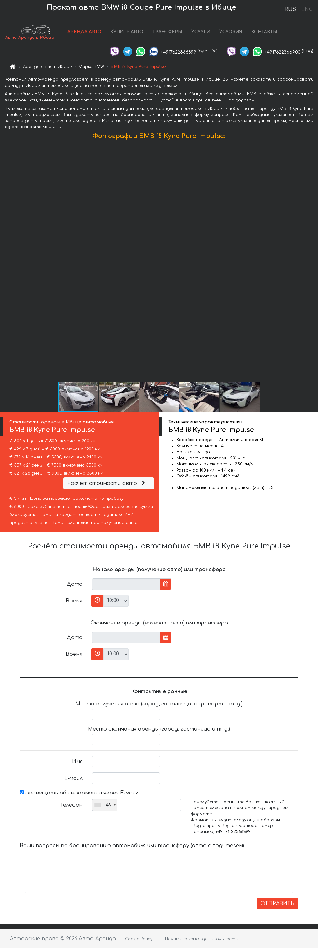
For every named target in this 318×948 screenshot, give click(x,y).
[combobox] (104, 805)
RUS (290, 9)
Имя (77, 761)
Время (74, 601)
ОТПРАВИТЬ (277, 903)
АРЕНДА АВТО (84, 31)
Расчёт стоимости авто (107, 483)
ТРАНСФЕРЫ (167, 31)
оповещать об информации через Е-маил (79, 793)
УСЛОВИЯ (230, 31)
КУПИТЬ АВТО (126, 31)
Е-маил (73, 778)
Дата (75, 584)
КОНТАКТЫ (264, 31)
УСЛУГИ (200, 31)
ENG (306, 9)
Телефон (71, 805)
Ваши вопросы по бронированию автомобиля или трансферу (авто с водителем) (132, 845)
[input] (126, 584)
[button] (312, 262)
